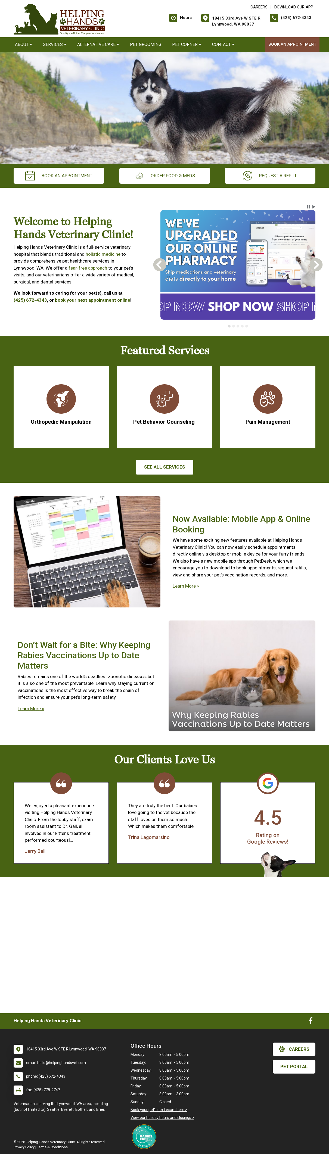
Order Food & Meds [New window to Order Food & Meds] (164, 175)
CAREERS (259, 7)
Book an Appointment (292, 44)
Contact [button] (223, 44)
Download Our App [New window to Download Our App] (293, 7)
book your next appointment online (92, 300)
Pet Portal (294, 1066)
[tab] (229, 326)
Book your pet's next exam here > (159, 1110)
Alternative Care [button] (98, 44)
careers (294, 1049)
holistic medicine (103, 254)
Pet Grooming (145, 44)
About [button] (23, 44)
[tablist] (238, 326)
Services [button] (54, 44)
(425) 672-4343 (30, 300)
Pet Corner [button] (186, 44)
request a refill (270, 175)
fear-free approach (88, 268)
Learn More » (186, 586)
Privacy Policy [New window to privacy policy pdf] (24, 1147)
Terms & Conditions (52, 1147)
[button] (308, 207)
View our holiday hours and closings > (162, 1117)
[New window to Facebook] (310, 1022)
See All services (164, 467)
